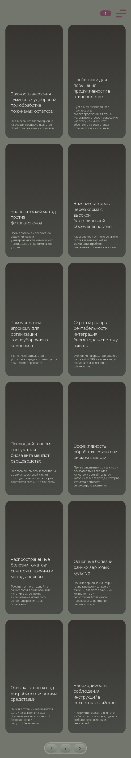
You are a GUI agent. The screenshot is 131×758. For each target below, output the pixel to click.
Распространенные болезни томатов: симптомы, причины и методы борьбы (32, 568)
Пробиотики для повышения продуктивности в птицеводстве (92, 88)
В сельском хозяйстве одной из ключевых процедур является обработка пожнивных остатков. (33, 124)
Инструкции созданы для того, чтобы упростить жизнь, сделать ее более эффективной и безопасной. (95, 718)
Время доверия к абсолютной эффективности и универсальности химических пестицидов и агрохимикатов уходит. (32, 240)
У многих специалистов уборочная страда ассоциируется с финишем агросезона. (34, 359)
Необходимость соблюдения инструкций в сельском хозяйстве (95, 694)
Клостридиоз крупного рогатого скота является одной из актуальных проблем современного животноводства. (96, 242)
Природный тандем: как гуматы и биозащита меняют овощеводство (31, 452)
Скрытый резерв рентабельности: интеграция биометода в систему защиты (96, 333)
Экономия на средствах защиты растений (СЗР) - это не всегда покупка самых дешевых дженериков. (95, 361)
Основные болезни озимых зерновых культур (93, 567)
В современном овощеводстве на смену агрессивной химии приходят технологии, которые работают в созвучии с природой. (33, 476)
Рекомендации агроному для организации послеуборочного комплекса (29, 333)
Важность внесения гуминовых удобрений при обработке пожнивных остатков (33, 102)
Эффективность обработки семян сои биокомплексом (95, 452)
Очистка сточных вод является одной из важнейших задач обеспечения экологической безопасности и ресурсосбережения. (32, 716)
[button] (121, 13)
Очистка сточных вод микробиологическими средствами (34, 693)
